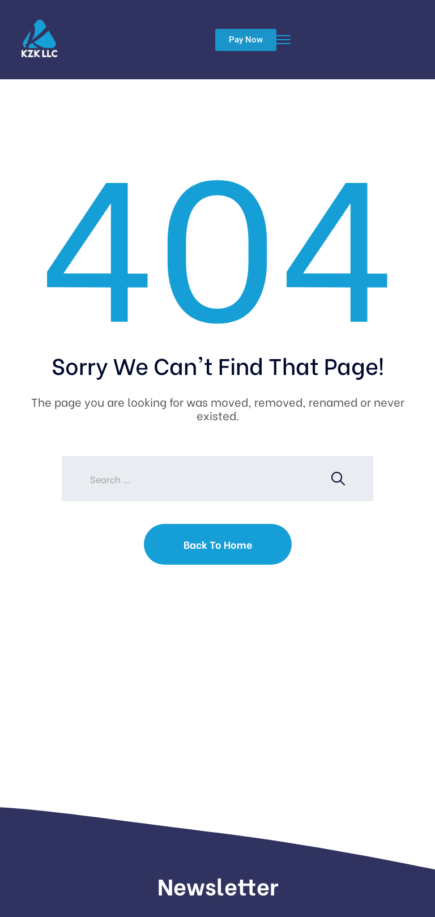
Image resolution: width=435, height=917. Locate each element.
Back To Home (218, 544)
